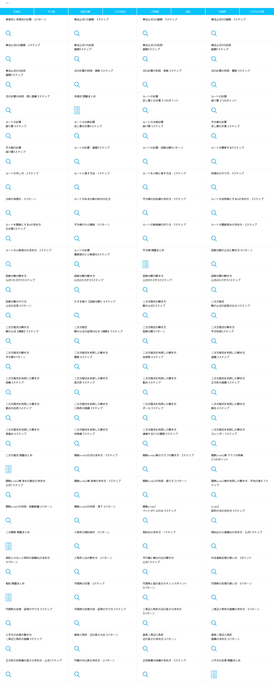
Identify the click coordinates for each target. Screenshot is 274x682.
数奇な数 (11, 4)
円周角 (222, 11)
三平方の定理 (257, 11)
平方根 (51, 11)
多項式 (17, 11)
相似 (188, 11)
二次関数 (154, 11)
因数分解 (85, 11)
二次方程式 (120, 11)
